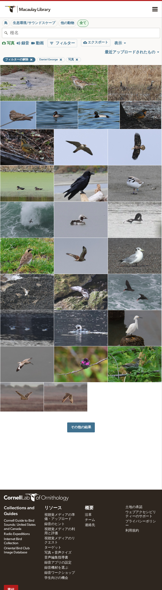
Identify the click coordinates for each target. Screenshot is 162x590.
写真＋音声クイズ (58, 552)
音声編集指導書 (56, 557)
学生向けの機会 (56, 578)
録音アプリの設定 (58, 562)
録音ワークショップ (59, 572)
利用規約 (132, 530)
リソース (53, 508)
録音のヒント (54, 524)
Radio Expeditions (17, 534)
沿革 (88, 515)
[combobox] (85, 33)
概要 (89, 508)
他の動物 (67, 23)
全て (83, 23)
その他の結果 (81, 427)
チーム (90, 520)
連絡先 (90, 525)
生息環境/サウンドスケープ (34, 23)
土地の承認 (133, 507)
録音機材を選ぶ (56, 567)
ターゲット (52, 547)
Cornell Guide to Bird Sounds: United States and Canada (20, 525)
